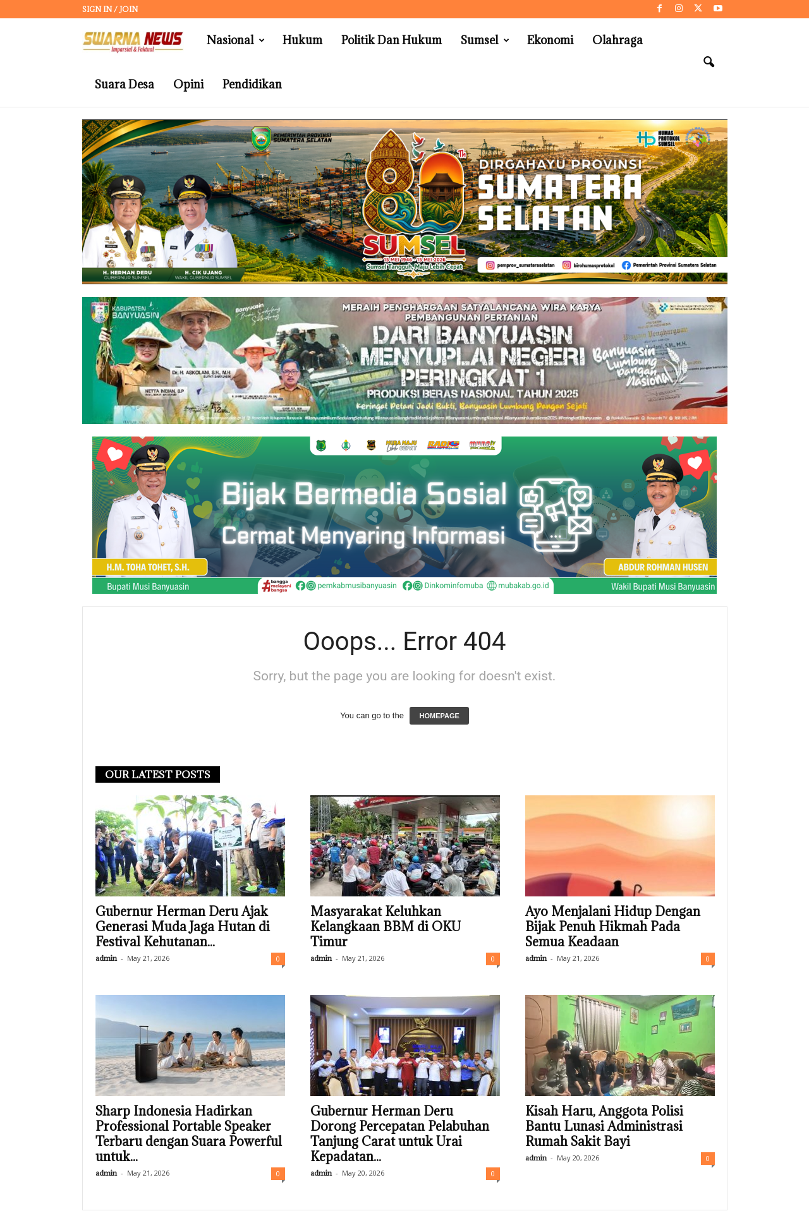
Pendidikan (252, 84)
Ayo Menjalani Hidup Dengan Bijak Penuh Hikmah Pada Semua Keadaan (612, 926)
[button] (708, 62)
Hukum (302, 40)
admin (106, 958)
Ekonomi (550, 40)
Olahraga (617, 40)
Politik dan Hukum (391, 40)
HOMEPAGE (439, 716)
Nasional (236, 40)
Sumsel (485, 40)
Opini (188, 84)
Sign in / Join (110, 9)
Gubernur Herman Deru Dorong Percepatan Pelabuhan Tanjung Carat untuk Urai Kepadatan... (399, 1134)
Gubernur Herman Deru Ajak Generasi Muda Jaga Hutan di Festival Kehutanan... (182, 926)
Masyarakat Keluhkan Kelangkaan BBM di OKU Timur (385, 926)
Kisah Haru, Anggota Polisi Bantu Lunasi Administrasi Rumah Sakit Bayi (604, 1126)
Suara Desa (124, 84)
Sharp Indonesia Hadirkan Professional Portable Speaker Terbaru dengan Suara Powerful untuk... (188, 1134)
